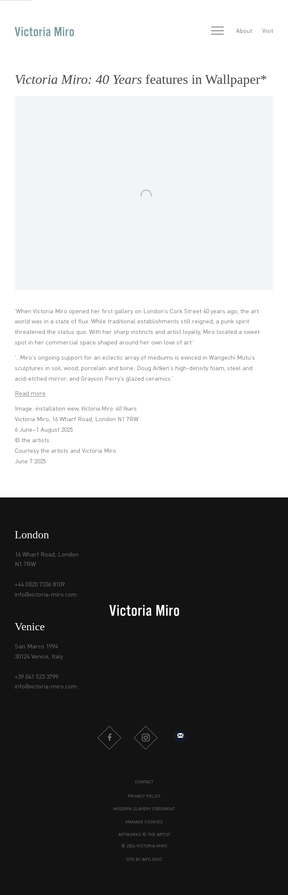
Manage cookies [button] (144, 822)
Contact (144, 782)
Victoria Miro (44, 32)
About (244, 31)
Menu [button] (217, 31)
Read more (30, 394)
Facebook (109, 737)
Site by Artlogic (144, 859)
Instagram (145, 737)
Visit (267, 31)
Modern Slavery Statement (144, 809)
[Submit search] (199, 32)
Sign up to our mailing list (180, 736)
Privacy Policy (144, 796)
